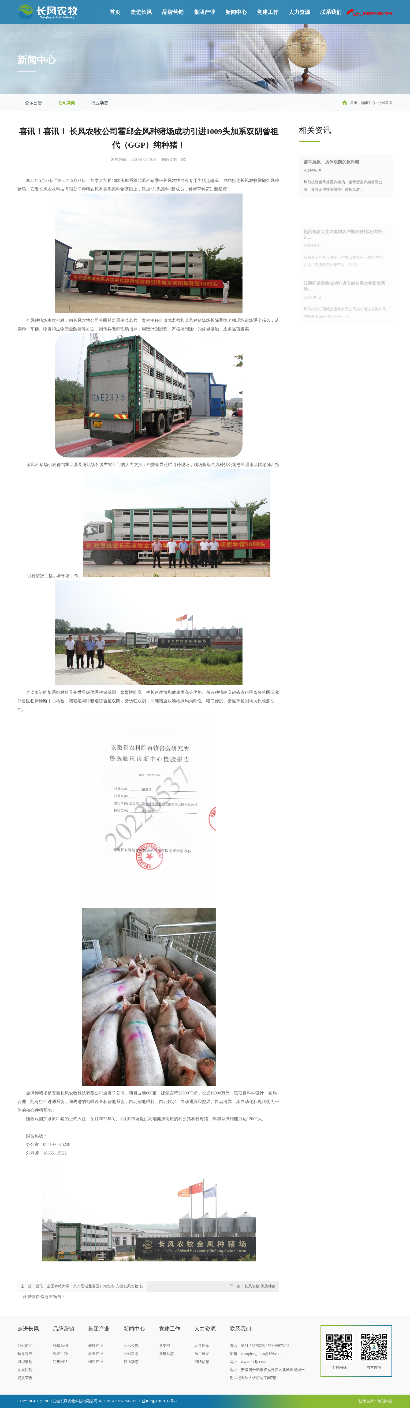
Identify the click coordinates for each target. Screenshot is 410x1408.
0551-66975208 (277, 1346)
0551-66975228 (253, 1346)
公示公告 (33, 102)
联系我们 (331, 12)
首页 (115, 12)
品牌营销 (173, 12)
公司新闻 (66, 102)
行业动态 (99, 102)
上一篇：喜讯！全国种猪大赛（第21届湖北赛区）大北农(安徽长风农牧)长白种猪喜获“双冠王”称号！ (82, 1291)
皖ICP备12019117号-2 (159, 1401)
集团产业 (204, 12)
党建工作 (267, 12)
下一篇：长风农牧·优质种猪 (252, 1286)
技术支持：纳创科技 (376, 1401)
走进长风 (141, 12)
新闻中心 (236, 12)
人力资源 (299, 12)
